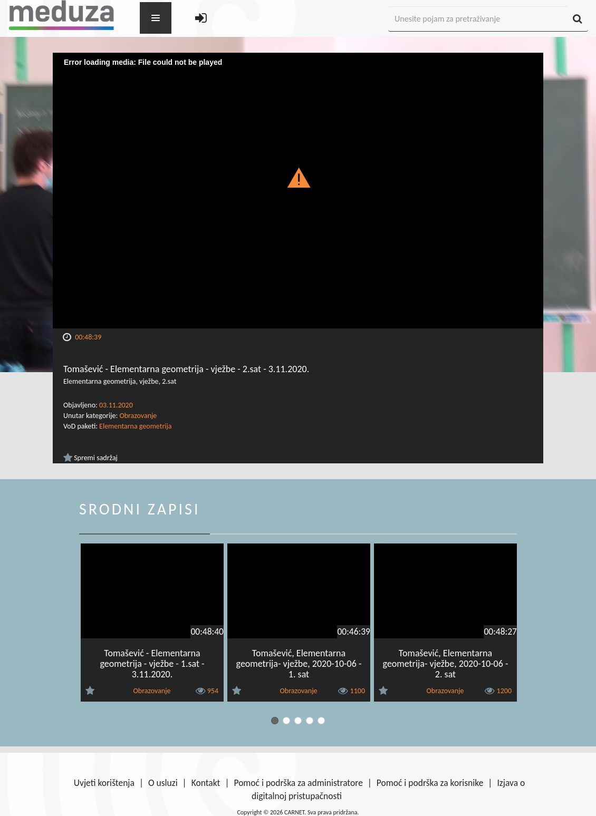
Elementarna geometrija (135, 426)
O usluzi (163, 783)
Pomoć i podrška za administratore (298, 783)
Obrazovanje (138, 415)
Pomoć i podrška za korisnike (430, 783)
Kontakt (205, 783)
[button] (298, 177)
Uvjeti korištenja (104, 783)
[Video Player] (298, 190)
